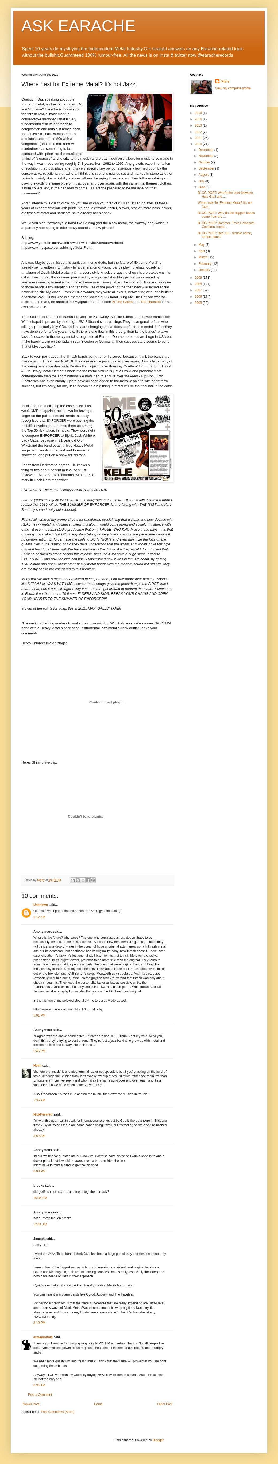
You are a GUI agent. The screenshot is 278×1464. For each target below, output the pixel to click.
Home (98, 1404)
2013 (199, 125)
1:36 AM (39, 1100)
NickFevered (42, 1114)
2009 (199, 277)
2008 (199, 284)
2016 (199, 119)
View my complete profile (233, 88)
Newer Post (31, 1404)
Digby (225, 81)
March (203, 257)
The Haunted (150, 302)
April (202, 251)
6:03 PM (39, 1171)
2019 (199, 113)
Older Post (164, 1404)
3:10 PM (39, 1323)
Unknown (40, 905)
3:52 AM (39, 1136)
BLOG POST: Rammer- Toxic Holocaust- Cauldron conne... (227, 225)
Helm (37, 1065)
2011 (199, 138)
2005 (199, 303)
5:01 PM (39, 1015)
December (206, 150)
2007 (199, 290)
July (202, 181)
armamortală (43, 1337)
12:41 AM (40, 1224)
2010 (199, 144)
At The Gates (122, 302)
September (207, 168)
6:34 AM (39, 1385)
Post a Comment (40, 1395)
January (205, 270)
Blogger (158, 1440)
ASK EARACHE (78, 26)
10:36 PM (40, 1198)
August (204, 175)
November (206, 156)
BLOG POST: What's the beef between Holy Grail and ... (225, 194)
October (205, 162)
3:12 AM (39, 917)
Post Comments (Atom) (57, 1412)
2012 (199, 132)
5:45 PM (39, 1051)
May (202, 245)
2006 (199, 296)
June (202, 187)
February (205, 264)
